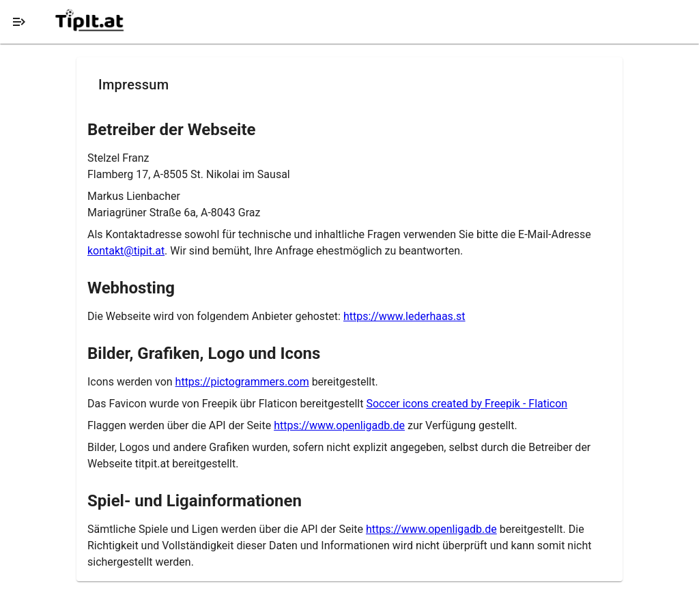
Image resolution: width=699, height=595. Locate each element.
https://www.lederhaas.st (404, 316)
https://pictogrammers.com (242, 381)
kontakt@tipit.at (126, 250)
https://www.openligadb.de (339, 425)
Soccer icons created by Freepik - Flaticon (466, 403)
